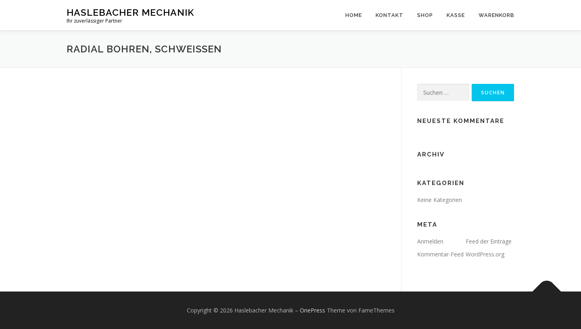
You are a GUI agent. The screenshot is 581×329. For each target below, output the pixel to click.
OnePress (312, 310)
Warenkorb (496, 15)
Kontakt (389, 15)
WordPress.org (485, 254)
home (353, 15)
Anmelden (430, 241)
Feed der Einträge (489, 241)
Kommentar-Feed (440, 254)
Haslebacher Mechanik (130, 12)
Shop (425, 15)
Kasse (456, 15)
